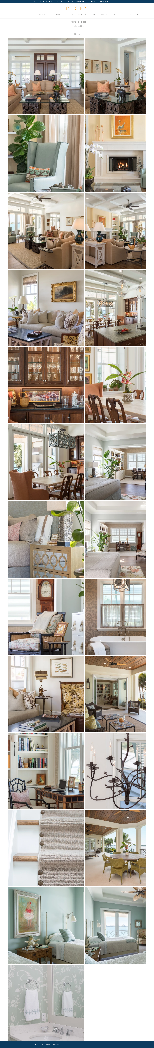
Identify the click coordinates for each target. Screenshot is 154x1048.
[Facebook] (134, 14)
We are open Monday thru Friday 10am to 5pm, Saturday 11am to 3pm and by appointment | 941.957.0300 (71, 1)
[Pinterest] (137, 14)
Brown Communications (53, 1044)
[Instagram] (130, 14)
